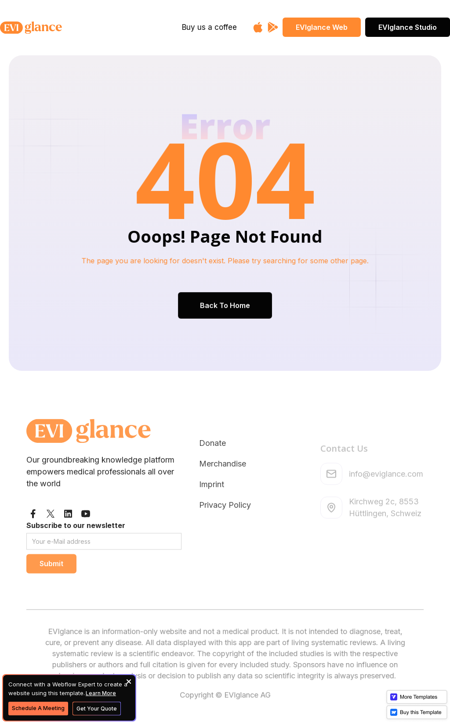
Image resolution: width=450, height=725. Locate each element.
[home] (52, 28)
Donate (212, 469)
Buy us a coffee (209, 27)
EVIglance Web (322, 27)
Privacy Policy (225, 531)
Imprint (211, 511)
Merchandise (222, 490)
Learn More (101, 693)
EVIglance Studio (407, 27)
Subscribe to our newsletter (75, 544)
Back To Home (225, 303)
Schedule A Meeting (38, 708)
